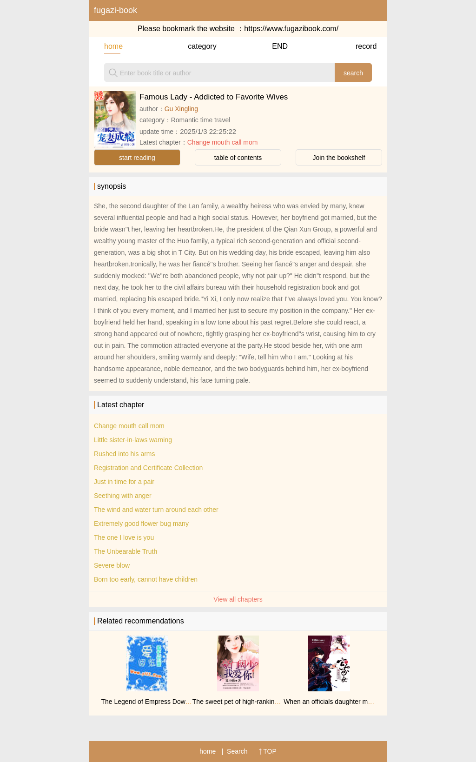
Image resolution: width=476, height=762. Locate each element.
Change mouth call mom (222, 142)
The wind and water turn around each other (156, 509)
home (112, 46)
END (280, 46)
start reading (137, 157)
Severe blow (112, 565)
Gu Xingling (181, 109)
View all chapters (238, 599)
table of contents (238, 157)
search (353, 73)
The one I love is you (124, 537)
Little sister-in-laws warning (133, 440)
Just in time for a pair (124, 481)
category (196, 46)
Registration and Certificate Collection (148, 467)
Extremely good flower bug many (141, 523)
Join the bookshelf (339, 157)
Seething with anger (123, 495)
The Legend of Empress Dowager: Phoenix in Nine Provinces (189, 701)
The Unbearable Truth (125, 551)
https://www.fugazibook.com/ (291, 29)
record (364, 46)
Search (237, 751)
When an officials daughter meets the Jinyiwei (350, 701)
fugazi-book (115, 10)
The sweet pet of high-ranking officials (247, 701)
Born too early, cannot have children (146, 579)
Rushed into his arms (124, 453)
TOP (267, 751)
